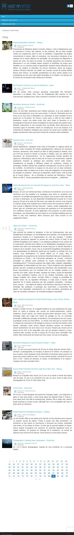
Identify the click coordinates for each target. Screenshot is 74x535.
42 (67, 467)
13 (62, 461)
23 (45, 464)
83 (62, 476)
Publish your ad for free (8, 24)
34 (31, 467)
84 (67, 476)
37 (45, 467)
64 (40, 473)
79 (45, 476)
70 (67, 473)
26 (58, 464)
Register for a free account (9, 20)
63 (36, 473)
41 (62, 467)
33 (27, 467)
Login (3, 16)
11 (53, 461)
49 (36, 470)
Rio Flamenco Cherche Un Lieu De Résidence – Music (33, 85)
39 (53, 467)
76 (31, 476)
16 (14, 464)
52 (49, 470)
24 (49, 464)
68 (58, 473)
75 (27, 476)
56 (67, 470)
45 (18, 470)
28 (67, 464)
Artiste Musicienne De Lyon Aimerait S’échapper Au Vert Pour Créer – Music (41, 185)
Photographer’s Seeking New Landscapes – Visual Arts (33, 440)
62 (31, 473)
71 (9, 476)
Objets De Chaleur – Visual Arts (25, 226)
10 (48, 461)
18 (23, 464)
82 (58, 476)
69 (62, 473)
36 (40, 467)
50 (40, 470)
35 (36, 467)
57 (9, 473)
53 (53, 470)
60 (23, 473)
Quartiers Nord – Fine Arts (23, 140)
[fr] (72, 13)
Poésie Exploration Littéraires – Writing (27, 42)
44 (14, 470)
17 (18, 464)
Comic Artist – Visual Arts (22, 388)
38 (49, 467)
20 (31, 464)
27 (62, 464)
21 (36, 464)
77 (36, 476)
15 (9, 464)
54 (58, 470)
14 (66, 461)
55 (62, 470)
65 (45, 473)
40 (58, 467)
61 (27, 473)
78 (40, 476)
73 (18, 476)
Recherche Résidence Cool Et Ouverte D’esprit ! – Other (34, 343)
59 (18, 473)
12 (57, 461)
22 (40, 464)
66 (49, 473)
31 (18, 467)
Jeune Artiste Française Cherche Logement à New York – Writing (37, 369)
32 (23, 467)
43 (9, 470)
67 (53, 473)
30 (14, 467)
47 (27, 470)
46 (23, 470)
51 (45, 470)
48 (31, 470)
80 (49, 476)
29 (9, 467)
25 (53, 464)
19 (27, 464)
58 (14, 473)
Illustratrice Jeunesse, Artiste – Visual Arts (28, 104)
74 (23, 476)
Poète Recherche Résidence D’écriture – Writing (31, 412)
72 (14, 476)
